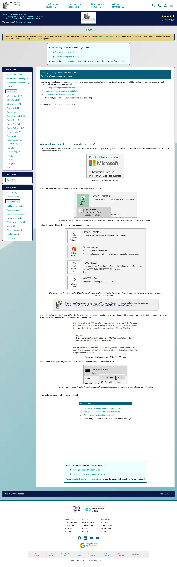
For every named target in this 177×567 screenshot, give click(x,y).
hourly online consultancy (74, 61)
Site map (76, 564)
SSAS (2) (10, 156)
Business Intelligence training (67, 56)
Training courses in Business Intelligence (88, 474)
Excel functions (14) (15, 210)
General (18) (12, 192)
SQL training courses (107, 554)
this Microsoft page (90, 315)
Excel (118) (11, 91)
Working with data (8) (16, 222)
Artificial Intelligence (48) (17, 79)
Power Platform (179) (16, 128)
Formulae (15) (12, 201)
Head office (69, 519)
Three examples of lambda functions (59, 94)
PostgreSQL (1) (13, 108)
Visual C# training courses (136, 554)
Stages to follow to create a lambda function (62, 91)
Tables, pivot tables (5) (16, 218)
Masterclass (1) (13, 234)
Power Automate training (50, 554)
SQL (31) (10, 148)
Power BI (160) (13, 120)
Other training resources (73, 5)
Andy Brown (53, 104)
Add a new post (166, 494)
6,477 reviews (168, 19)
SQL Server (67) (13, 152)
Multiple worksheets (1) (16, 214)
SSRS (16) (11, 164)
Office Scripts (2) (14, 100)
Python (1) (11, 238)
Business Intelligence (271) (18, 83)
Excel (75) (11, 180)
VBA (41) (10, 168)
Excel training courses (36, 554)
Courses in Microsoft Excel (66, 52)
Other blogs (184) (14, 104)
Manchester (105, 519)
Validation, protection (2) (17, 206)
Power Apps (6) (13, 112)
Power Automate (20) (16, 116)
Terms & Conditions (88, 564)
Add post (27, 22)
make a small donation (106, 36)
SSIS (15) (10, 160)
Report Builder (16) (14, 140)
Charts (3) (11, 226)
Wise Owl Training (10, 14)
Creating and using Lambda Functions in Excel (24, 16)
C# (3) (9, 86)
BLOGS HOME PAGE (15, 75)
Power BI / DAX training (65, 554)
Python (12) (11, 136)
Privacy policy (100, 564)
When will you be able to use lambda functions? (25, 19)
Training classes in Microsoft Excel (86, 470)
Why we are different (118, 5)
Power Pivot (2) (13, 124)
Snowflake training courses (93, 554)
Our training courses (51, 5)
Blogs (23, 14)
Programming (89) (14, 132)
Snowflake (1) (12, 144)
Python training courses (79, 554)
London (85, 519)
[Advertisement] (105, 125)
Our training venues (97, 5)
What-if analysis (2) (15, 230)
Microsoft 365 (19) (14, 96)
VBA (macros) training (121, 554)
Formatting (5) (13, 196)
